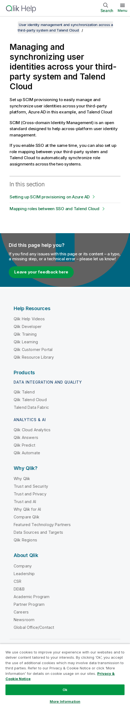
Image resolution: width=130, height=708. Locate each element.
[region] (65, 676)
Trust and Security (31, 486)
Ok (65, 689)
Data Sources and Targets (38, 532)
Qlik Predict (24, 445)
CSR (17, 581)
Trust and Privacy (30, 494)
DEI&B (19, 589)
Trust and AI (25, 501)
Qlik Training (25, 334)
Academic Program (32, 596)
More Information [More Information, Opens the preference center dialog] (65, 701)
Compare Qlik (26, 517)
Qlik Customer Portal (33, 349)
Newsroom (24, 619)
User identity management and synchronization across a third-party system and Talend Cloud (65, 27)
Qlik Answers (26, 437)
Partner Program (29, 604)
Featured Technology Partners (42, 524)
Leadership (24, 573)
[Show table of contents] (11, 24)
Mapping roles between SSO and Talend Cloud (54, 208)
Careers (21, 612)
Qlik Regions (25, 540)
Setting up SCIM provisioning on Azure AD (50, 196)
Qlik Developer (28, 326)
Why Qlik (22, 478)
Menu (122, 10)
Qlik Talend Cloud (30, 399)
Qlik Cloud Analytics (32, 429)
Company (23, 566)
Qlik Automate (27, 452)
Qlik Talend (24, 392)
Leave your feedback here (41, 272)
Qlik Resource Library (34, 357)
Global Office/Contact (34, 627)
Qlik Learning (26, 341)
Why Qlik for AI (27, 509)
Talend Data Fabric (31, 407)
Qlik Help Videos (29, 318)
